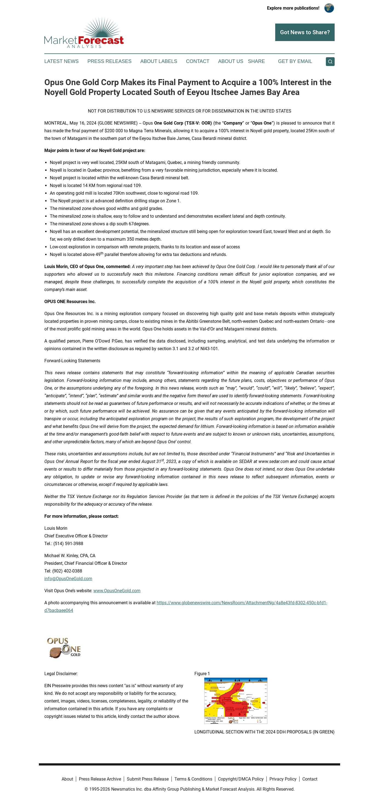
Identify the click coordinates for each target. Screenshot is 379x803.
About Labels (158, 61)
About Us (230, 61)
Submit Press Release (148, 779)
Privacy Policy (283, 779)
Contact (197, 61)
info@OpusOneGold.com (68, 578)
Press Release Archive (100, 779)
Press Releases (109, 61)
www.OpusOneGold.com (116, 590)
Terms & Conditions (193, 779)
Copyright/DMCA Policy (241, 779)
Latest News (61, 61)
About (67, 779)
